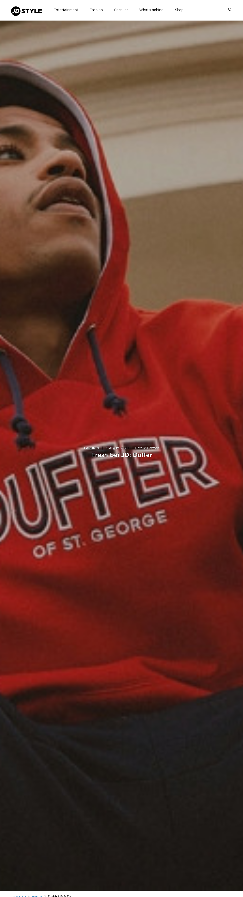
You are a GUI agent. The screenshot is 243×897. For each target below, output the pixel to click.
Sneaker (121, 10)
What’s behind (151, 10)
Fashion (96, 10)
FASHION (91, 448)
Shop (179, 10)
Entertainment (66, 10)
